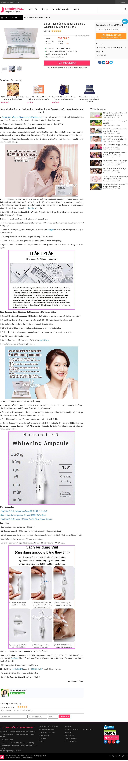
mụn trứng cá (44, 340)
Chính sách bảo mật (10, 756)
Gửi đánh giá (65, 717)
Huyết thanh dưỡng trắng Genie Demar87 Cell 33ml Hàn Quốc (24, 511)
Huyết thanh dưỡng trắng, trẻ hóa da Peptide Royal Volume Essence (26, 519)
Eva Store (14, 658)
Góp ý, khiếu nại (44, 736)
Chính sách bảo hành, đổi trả (48, 727)
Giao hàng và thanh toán (47, 730)
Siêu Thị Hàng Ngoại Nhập (38, 756)
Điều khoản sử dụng (23, 756)
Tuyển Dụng (43, 739)
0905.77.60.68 (36, 669)
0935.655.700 (101, 48)
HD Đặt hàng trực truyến (47, 733)
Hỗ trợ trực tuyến (111, 738)
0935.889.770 (121, 48)
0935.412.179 (111, 48)
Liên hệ (41, 742)
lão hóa (31, 208)
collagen (51, 230)
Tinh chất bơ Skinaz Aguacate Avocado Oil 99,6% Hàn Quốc (23, 515)
